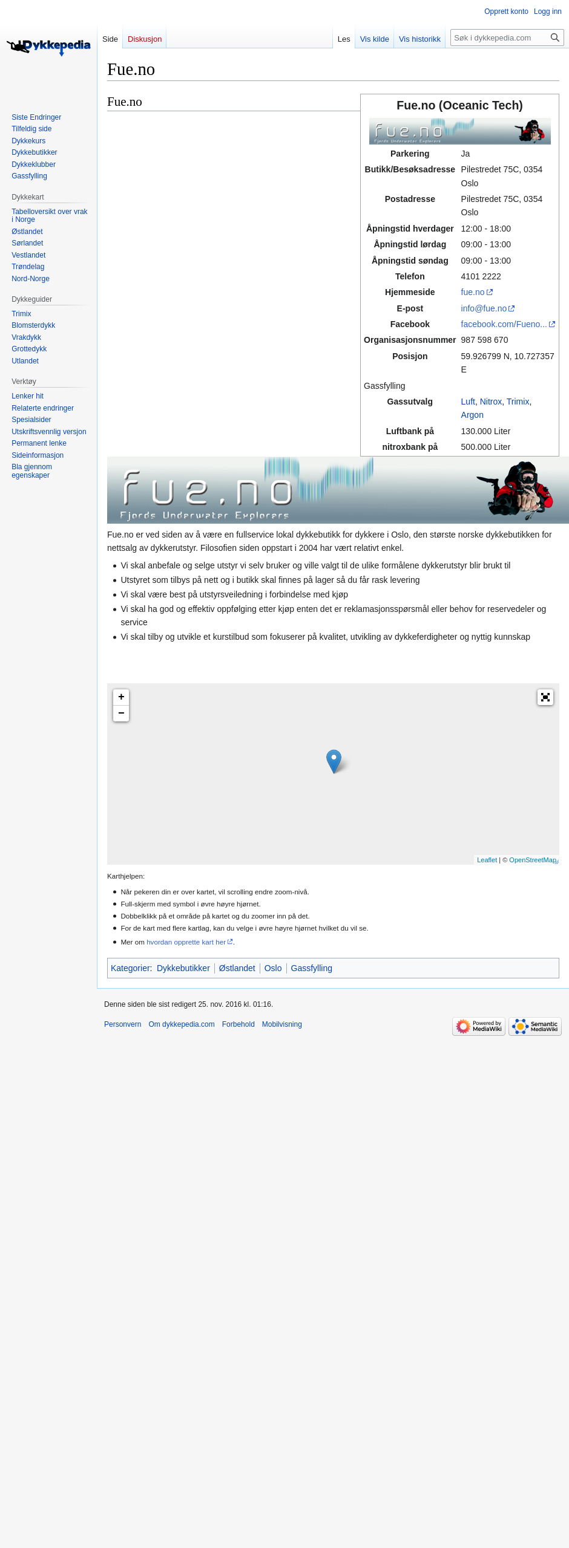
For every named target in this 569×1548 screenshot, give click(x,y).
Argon (472, 415)
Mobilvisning (282, 1024)
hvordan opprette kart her (186, 942)
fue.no (473, 292)
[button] (545, 697)
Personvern (122, 1024)
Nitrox (491, 401)
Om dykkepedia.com (181, 1024)
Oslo (273, 968)
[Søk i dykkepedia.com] (507, 37)
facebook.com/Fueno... (504, 324)
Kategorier (130, 968)
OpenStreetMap (532, 859)
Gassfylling (311, 968)
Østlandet (237, 968)
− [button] (121, 713)
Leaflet (487, 859)
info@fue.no (484, 308)
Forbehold (238, 1024)
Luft (468, 401)
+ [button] (121, 697)
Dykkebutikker (183, 968)
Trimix (518, 401)
